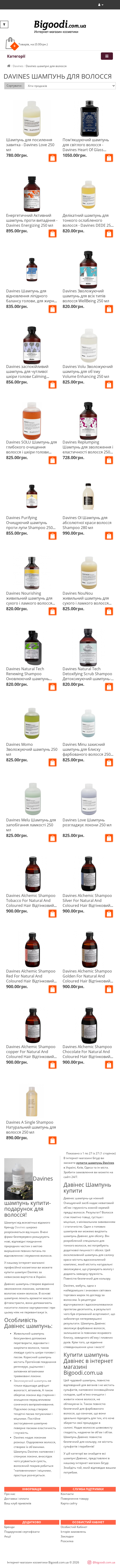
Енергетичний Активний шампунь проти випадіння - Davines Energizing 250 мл (31, 220)
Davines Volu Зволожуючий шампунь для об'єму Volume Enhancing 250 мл (88, 371)
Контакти (67, 1494)
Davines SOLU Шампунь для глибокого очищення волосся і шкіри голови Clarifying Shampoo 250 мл (31, 450)
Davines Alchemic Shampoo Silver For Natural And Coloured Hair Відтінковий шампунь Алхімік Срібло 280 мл (87, 905)
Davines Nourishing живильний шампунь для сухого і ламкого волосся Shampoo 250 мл (29, 601)
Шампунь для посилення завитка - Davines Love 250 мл (30, 144)
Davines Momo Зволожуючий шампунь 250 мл (31, 749)
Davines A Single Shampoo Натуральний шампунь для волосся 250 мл (31, 1127)
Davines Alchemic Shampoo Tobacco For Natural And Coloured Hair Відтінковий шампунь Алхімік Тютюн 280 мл (31, 905)
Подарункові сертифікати (22, 1532)
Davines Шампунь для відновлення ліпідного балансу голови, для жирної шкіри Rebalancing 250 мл (31, 298)
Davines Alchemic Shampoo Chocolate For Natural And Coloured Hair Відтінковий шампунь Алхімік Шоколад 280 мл (87, 1056)
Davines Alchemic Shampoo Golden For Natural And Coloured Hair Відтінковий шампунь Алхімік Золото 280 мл (87, 981)
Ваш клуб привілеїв (17, 1503)
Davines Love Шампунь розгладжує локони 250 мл (87, 822)
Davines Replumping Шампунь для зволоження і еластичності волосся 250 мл (88, 450)
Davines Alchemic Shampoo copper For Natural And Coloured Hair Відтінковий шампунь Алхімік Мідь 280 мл (31, 1056)
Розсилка (67, 1541)
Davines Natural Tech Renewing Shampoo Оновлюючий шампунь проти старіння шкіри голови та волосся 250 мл (29, 678)
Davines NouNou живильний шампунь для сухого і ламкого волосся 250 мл (86, 601)
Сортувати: (14, 86)
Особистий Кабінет (74, 1527)
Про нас (9, 1494)
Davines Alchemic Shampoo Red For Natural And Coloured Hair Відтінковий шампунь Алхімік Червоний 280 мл (31, 981)
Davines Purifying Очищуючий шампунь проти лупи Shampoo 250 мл (29, 525)
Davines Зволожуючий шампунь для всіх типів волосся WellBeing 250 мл (86, 295)
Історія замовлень (73, 1532)
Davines (20, 1227)
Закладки (67, 1536)
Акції (7, 1536)
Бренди (9, 1527)
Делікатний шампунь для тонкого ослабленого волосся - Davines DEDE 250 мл (88, 223)
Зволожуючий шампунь (30, 1381)
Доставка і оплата (16, 1499)
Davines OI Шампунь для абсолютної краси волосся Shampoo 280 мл (87, 522)
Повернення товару (75, 1499)
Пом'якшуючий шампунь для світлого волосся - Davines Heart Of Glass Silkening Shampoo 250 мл (86, 147)
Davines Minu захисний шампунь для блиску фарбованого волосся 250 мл (87, 752)
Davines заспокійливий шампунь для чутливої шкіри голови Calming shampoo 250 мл (27, 374)
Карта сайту (69, 1503)
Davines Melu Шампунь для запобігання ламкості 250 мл (31, 824)
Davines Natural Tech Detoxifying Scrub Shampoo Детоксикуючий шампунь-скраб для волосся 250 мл (87, 676)
